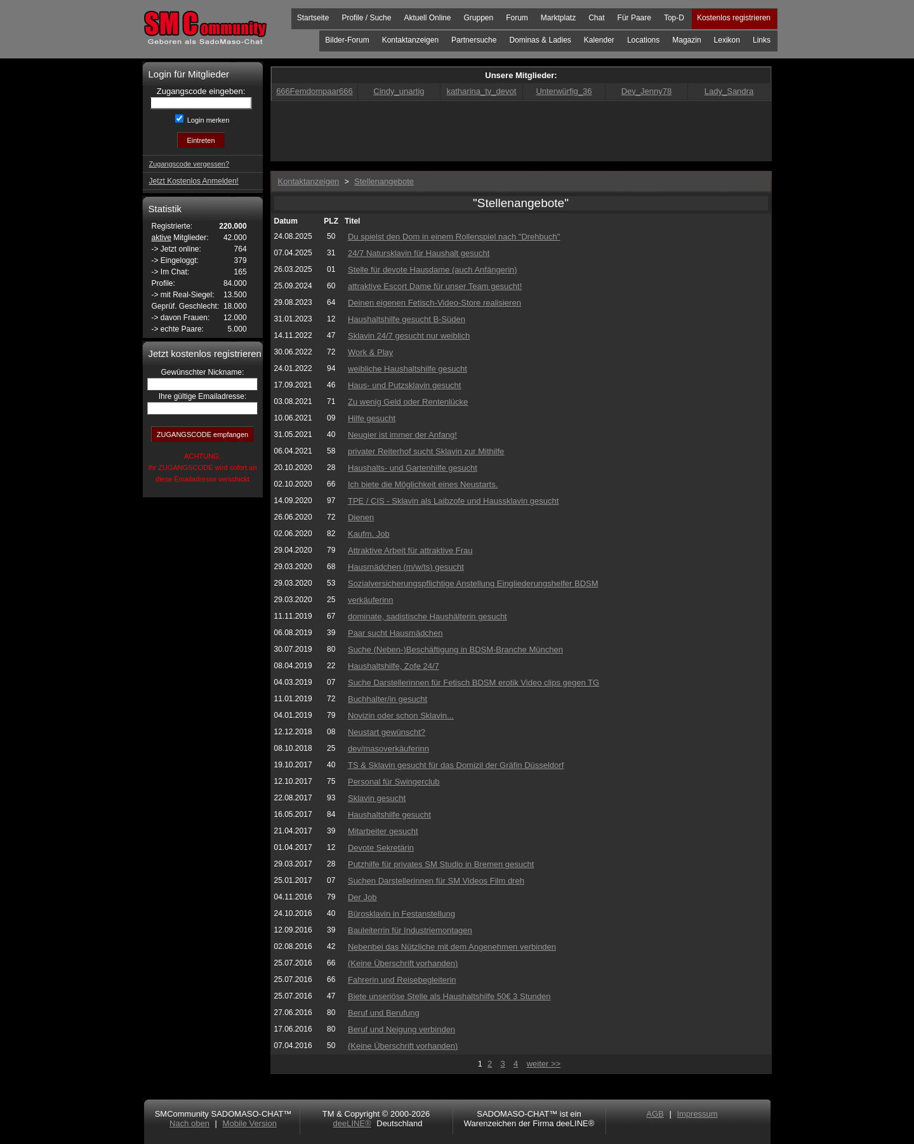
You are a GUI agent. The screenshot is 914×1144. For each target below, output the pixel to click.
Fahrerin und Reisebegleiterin (402, 980)
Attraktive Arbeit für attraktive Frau (410, 550)
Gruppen (478, 17)
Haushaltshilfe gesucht (389, 814)
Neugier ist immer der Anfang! (402, 435)
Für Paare (634, 17)
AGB (654, 1114)
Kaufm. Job (369, 534)
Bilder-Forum (347, 40)
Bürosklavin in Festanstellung (401, 914)
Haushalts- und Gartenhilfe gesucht (412, 468)
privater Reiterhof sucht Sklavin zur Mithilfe (426, 451)
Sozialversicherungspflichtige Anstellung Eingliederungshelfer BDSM (473, 583)
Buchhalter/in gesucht (387, 699)
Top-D (674, 17)
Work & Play (370, 352)
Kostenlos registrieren (734, 17)
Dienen (361, 517)
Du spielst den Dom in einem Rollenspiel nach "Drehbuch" (454, 236)
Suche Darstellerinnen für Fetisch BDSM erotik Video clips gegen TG (473, 682)
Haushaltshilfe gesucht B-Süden (406, 319)
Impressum (697, 1114)
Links (762, 40)
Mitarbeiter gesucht (383, 831)
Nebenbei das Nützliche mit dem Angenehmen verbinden (452, 947)
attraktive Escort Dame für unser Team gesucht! (435, 286)
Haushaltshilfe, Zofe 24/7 (393, 666)
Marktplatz (558, 17)
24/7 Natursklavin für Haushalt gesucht (418, 253)
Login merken (207, 120)
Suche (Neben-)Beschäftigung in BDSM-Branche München (455, 649)
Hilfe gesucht (371, 418)
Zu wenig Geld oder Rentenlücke (408, 402)
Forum (517, 17)
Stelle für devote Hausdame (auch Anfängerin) (432, 269)
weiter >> (543, 1063)
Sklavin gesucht (377, 798)
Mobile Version (250, 1123)
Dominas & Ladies (540, 40)
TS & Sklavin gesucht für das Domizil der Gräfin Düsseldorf (456, 765)
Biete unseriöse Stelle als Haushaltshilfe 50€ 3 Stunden (449, 996)
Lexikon (727, 40)
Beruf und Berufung (384, 1013)
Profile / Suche (366, 17)
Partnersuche (473, 40)
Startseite (313, 17)
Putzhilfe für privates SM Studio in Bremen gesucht (441, 864)
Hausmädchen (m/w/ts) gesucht (406, 567)
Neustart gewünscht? (386, 732)
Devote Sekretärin (381, 847)
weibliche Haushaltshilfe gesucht (407, 368)
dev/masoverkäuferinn (388, 748)
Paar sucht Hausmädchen (395, 633)
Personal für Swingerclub (394, 781)
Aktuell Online (427, 17)
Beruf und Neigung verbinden (401, 1029)
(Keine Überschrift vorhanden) (403, 963)
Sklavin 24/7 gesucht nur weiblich (409, 335)
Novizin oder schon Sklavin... (401, 715)
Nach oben (189, 1123)
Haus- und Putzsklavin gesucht (404, 385)
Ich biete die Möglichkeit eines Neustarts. (423, 484)
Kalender (599, 40)
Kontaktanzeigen (410, 40)
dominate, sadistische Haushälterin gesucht (427, 616)
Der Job (362, 897)
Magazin (686, 40)
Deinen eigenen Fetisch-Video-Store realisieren (434, 302)
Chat (596, 17)
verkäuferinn (371, 600)
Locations (643, 40)
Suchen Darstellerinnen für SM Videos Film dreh (436, 880)
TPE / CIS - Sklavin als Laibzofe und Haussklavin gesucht (453, 501)
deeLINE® (352, 1123)
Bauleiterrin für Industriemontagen (410, 930)
